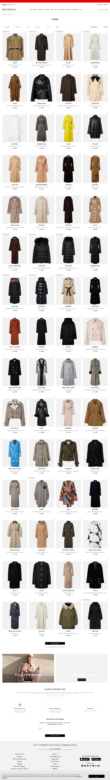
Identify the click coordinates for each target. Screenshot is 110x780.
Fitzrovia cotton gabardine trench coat (68, 430)
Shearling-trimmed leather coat (41, 430)
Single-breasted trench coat (42, 187)
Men (8, 4)
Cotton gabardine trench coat (95, 511)
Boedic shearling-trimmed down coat (68, 268)
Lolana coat (42, 633)
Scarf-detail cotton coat (68, 65)
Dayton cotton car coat (42, 227)
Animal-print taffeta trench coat (15, 105)
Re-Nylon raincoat (68, 349)
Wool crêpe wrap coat (41, 349)
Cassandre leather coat (95, 146)
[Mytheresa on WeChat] (99, 765)
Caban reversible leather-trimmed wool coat (95, 593)
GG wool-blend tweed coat (41, 593)
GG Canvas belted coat (95, 227)
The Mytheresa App (55, 756)
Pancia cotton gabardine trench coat (15, 511)
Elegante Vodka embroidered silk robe (41, 390)
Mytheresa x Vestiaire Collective (19, 769)
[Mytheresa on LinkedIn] (82, 765)
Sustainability (55, 759)
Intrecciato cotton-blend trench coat (68, 552)
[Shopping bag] (107, 9)
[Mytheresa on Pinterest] (88, 765)
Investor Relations (55, 766)
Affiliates (55, 769)
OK (96, 776)
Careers (55, 764)
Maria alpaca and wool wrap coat (15, 227)
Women (4, 4)
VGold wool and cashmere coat (42, 471)
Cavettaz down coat (41, 308)
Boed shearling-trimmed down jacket (41, 268)
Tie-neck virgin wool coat (95, 105)
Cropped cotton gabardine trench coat (95, 349)
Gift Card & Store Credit (19, 759)
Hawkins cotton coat (15, 146)
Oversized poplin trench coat (68, 146)
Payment (19, 761)
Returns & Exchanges (19, 766)
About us (55, 754)
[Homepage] (9, 9)
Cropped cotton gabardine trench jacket (68, 471)
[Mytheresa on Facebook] (85, 765)
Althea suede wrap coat (15, 268)
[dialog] (55, 776)
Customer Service (19, 754)
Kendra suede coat (68, 187)
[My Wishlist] (104, 9)
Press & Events (55, 761)
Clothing (9, 14)
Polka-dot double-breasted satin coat (95, 552)
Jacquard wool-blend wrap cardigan (68, 511)
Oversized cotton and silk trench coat (14, 349)
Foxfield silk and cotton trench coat (68, 308)
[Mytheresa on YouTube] (93, 765)
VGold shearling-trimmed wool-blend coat (95, 390)
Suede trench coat (95, 471)
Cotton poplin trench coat (14, 65)
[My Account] (101, 9)
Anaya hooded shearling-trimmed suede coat (68, 227)
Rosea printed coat (15, 471)
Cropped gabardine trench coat (15, 430)
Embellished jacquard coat (15, 390)
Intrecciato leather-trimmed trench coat (42, 65)
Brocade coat (68, 390)
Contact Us (19, 756)
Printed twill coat (15, 633)
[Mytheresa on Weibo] (96, 765)
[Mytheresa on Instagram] (90, 765)
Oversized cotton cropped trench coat (95, 430)
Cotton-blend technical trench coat (14, 552)
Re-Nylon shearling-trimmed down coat (68, 633)
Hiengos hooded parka (41, 552)
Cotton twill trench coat (42, 146)
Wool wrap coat (95, 268)
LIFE (14, 4)
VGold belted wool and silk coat (95, 308)
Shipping (19, 764)
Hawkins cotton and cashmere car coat (68, 105)
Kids (11, 4)
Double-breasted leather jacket (41, 105)
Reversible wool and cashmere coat (42, 511)
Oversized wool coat (15, 593)
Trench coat (95, 65)
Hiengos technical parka (95, 633)
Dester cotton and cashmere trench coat (15, 187)
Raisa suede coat (95, 187)
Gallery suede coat (68, 593)
